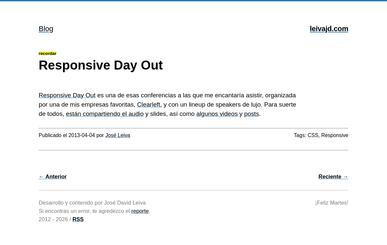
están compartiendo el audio (105, 113)
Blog (46, 28)
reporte (140, 211)
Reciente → (333, 176)
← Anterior (53, 176)
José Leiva (117, 135)
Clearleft (148, 104)
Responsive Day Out (67, 95)
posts (251, 113)
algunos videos (217, 113)
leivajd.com (329, 28)
